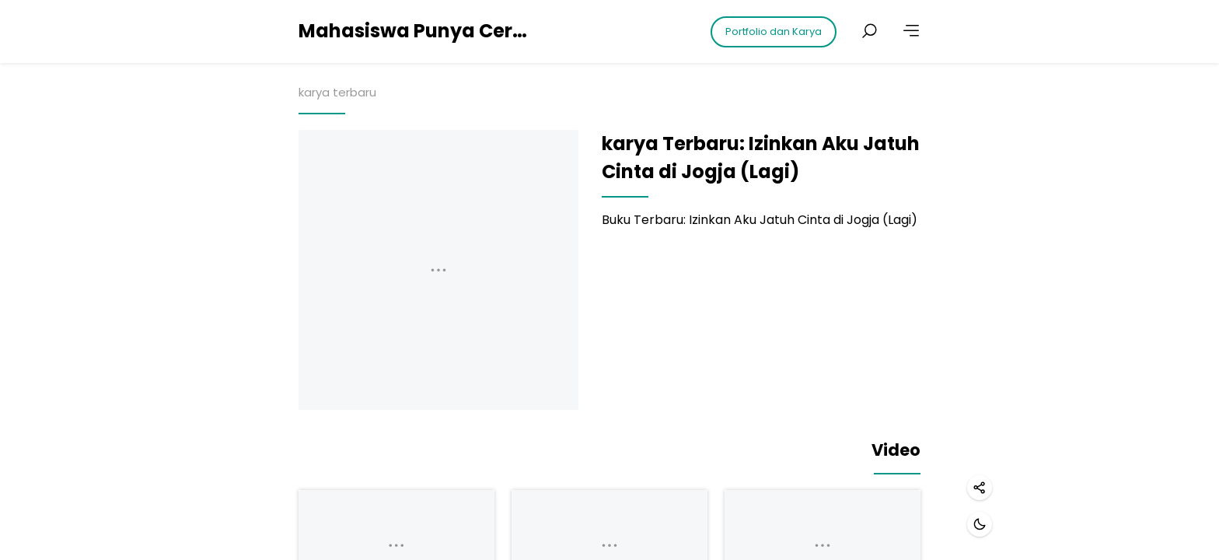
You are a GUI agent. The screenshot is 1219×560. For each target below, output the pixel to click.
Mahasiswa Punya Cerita (415, 31)
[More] (911, 31)
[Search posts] (869, 31)
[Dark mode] (979, 524)
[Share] (979, 487)
